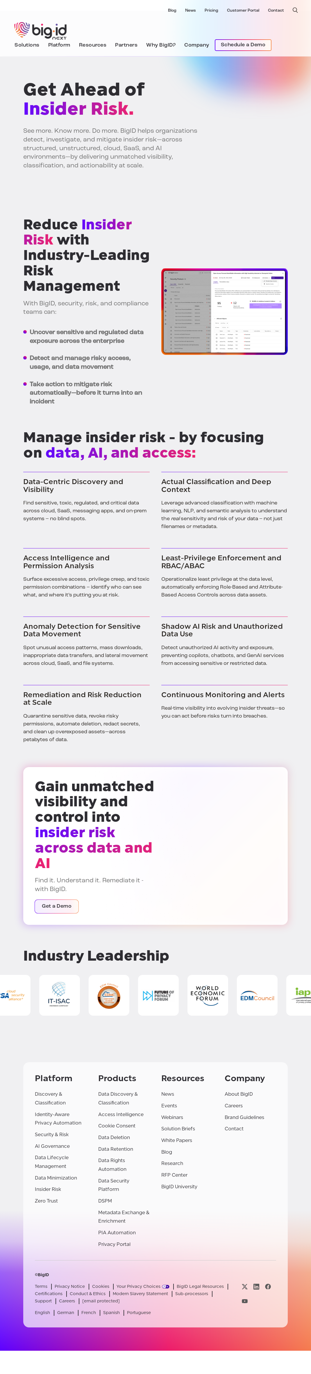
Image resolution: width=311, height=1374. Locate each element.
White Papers (176, 1140)
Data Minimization (56, 1178)
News (190, 10)
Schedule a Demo (243, 45)
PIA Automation (117, 1232)
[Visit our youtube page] (245, 1301)
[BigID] (41, 30)
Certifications (48, 1293)
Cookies (100, 1286)
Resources (93, 45)
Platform (59, 45)
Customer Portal (243, 10)
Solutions (27, 45)
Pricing (211, 10)
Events (169, 1106)
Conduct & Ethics (88, 1293)
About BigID (239, 1094)
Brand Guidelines (244, 1117)
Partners (126, 45)
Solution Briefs (178, 1129)
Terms (41, 1286)
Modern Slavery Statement (140, 1293)
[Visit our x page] (245, 1286)
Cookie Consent (116, 1126)
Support (43, 1301)
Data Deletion (114, 1137)
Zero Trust (46, 1201)
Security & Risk (52, 1134)
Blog (172, 10)
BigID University (179, 1186)
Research (172, 1163)
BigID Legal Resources (200, 1286)
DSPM (105, 1201)
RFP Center (174, 1175)
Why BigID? (161, 45)
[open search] (295, 10)
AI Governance (52, 1146)
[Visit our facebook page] (268, 1286)
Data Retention (115, 1149)
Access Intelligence (121, 1114)
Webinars (172, 1117)
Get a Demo (57, 906)
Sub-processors (191, 1293)
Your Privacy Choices (138, 1286)
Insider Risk (48, 1189)
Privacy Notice (70, 1286)
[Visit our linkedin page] (256, 1286)
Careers (234, 1106)
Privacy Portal (114, 1244)
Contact (276, 10)
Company (196, 45)
